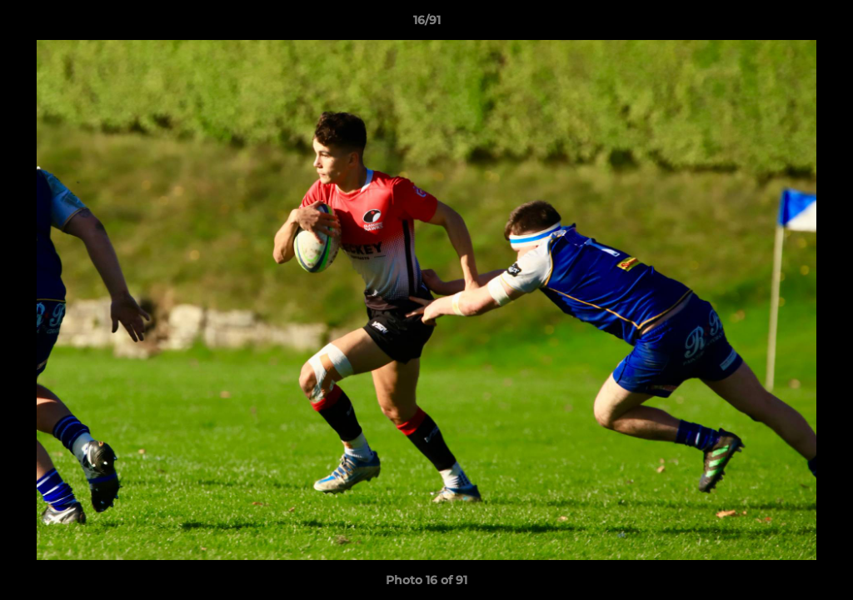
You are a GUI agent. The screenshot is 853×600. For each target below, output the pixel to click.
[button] (823, 24)
